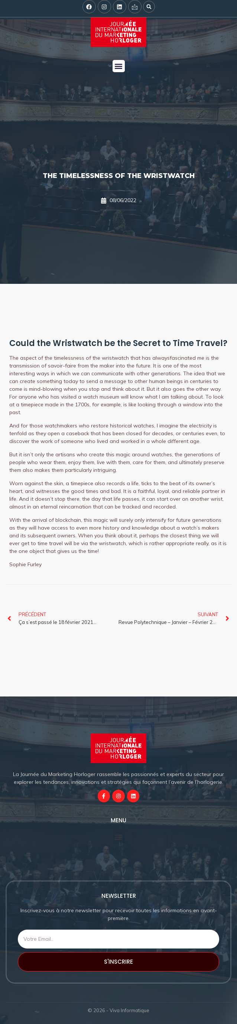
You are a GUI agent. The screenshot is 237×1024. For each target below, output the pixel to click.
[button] (149, 6)
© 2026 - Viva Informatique (118, 1010)
